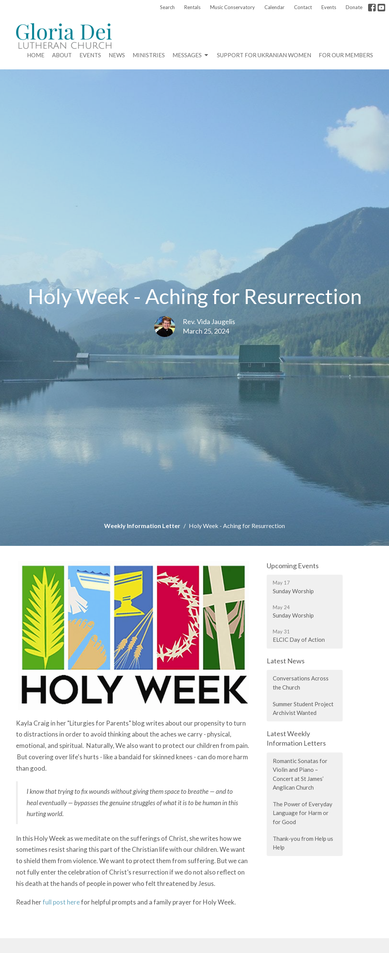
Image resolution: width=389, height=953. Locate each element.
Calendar (274, 7)
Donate (354, 7)
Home (35, 55)
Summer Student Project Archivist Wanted (303, 708)
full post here (61, 902)
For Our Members (346, 55)
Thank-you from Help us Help (303, 843)
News (117, 55)
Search (167, 7)
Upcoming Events (293, 565)
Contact (303, 7)
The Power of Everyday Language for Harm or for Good (302, 813)
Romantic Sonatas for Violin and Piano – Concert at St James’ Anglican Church (300, 774)
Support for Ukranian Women (264, 55)
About (62, 55)
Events (328, 7)
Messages (190, 55)
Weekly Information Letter (142, 525)
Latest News (286, 661)
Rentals (192, 7)
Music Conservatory (232, 7)
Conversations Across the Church (301, 682)
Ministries (149, 55)
